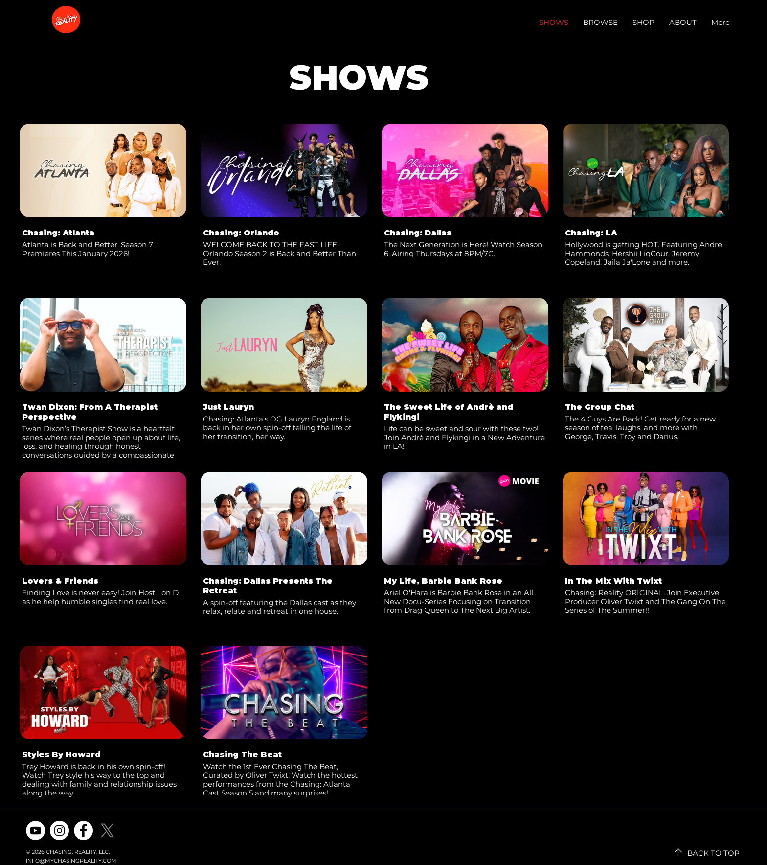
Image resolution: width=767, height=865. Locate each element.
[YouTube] (35, 830)
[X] (107, 830)
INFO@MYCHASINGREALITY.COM (71, 860)
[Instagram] (59, 830)
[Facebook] (83, 830)
